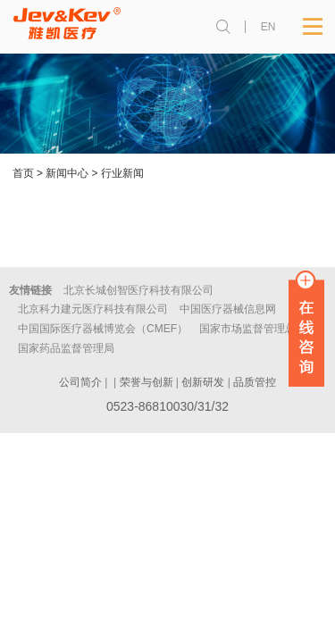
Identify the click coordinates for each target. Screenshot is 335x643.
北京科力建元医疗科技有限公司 (93, 309)
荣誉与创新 (146, 382)
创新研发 (202, 382)
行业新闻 (122, 173)
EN (268, 27)
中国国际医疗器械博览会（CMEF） (103, 328)
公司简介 (80, 382)
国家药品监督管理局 (66, 348)
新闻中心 (67, 173)
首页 (23, 173)
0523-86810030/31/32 (167, 406)
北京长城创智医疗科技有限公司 (138, 290)
